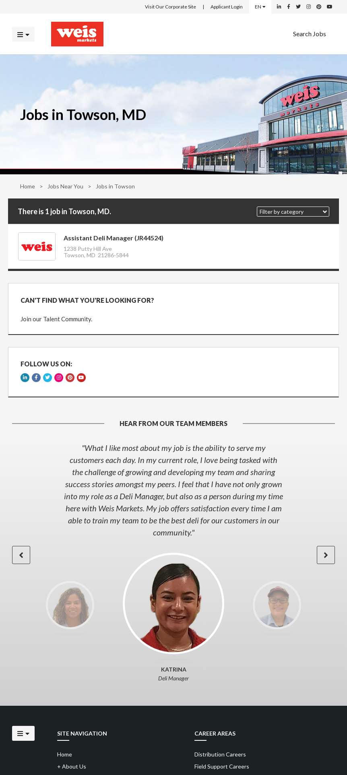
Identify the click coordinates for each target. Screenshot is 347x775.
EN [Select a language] (260, 7)
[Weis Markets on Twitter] (298, 7)
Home (27, 186)
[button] (293, 212)
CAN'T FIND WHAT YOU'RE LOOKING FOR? (87, 300)
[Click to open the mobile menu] (23, 34)
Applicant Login (227, 7)
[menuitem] (309, 34)
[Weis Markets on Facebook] (289, 7)
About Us (71, 766)
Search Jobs (309, 33)
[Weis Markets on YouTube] (329, 7)
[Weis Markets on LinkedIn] (279, 7)
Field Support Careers (221, 766)
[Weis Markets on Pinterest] (319, 7)
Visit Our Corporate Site (170, 7)
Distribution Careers (220, 754)
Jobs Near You (65, 186)
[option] (173, 490)
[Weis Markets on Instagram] (308, 7)
